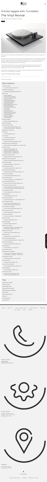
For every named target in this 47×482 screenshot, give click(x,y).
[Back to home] (23, 4)
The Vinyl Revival (13, 15)
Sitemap (24, 477)
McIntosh (4, 296)
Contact (30, 309)
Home (3, 308)
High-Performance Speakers (9, 290)
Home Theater (33, 308)
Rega (13, 73)
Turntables (17, 73)
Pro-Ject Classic (7, 73)
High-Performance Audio (8, 288)
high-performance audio (28, 66)
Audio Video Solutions (7, 282)
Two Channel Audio (21, 308)
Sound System (5, 300)
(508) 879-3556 (4, 361)
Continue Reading (6, 79)
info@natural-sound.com (7, 362)
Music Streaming (6, 298)
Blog (24, 309)
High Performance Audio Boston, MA (29, 76)
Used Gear (17, 309)
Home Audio (5, 292)
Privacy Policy (23, 474)
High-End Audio (6, 284)
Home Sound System (7, 294)
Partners (42, 308)
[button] (45, 4)
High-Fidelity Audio (6, 286)
